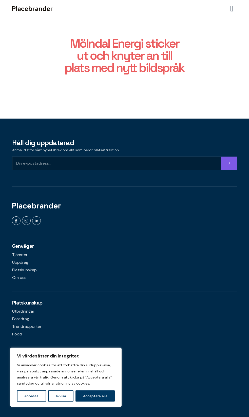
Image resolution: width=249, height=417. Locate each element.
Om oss (19, 277)
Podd (17, 334)
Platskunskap (24, 270)
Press (17, 390)
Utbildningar (23, 311)
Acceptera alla (95, 396)
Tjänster (20, 254)
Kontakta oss (24, 368)
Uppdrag (20, 262)
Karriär (18, 383)
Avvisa (60, 396)
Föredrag (20, 318)
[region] (66, 377)
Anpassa (31, 396)
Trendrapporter (27, 326)
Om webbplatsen (28, 375)
